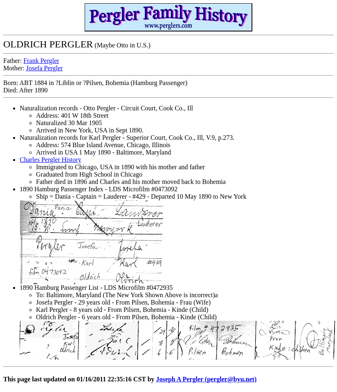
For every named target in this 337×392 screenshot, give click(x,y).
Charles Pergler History (50, 159)
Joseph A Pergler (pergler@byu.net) (206, 379)
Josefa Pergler (44, 68)
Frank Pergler (41, 60)
